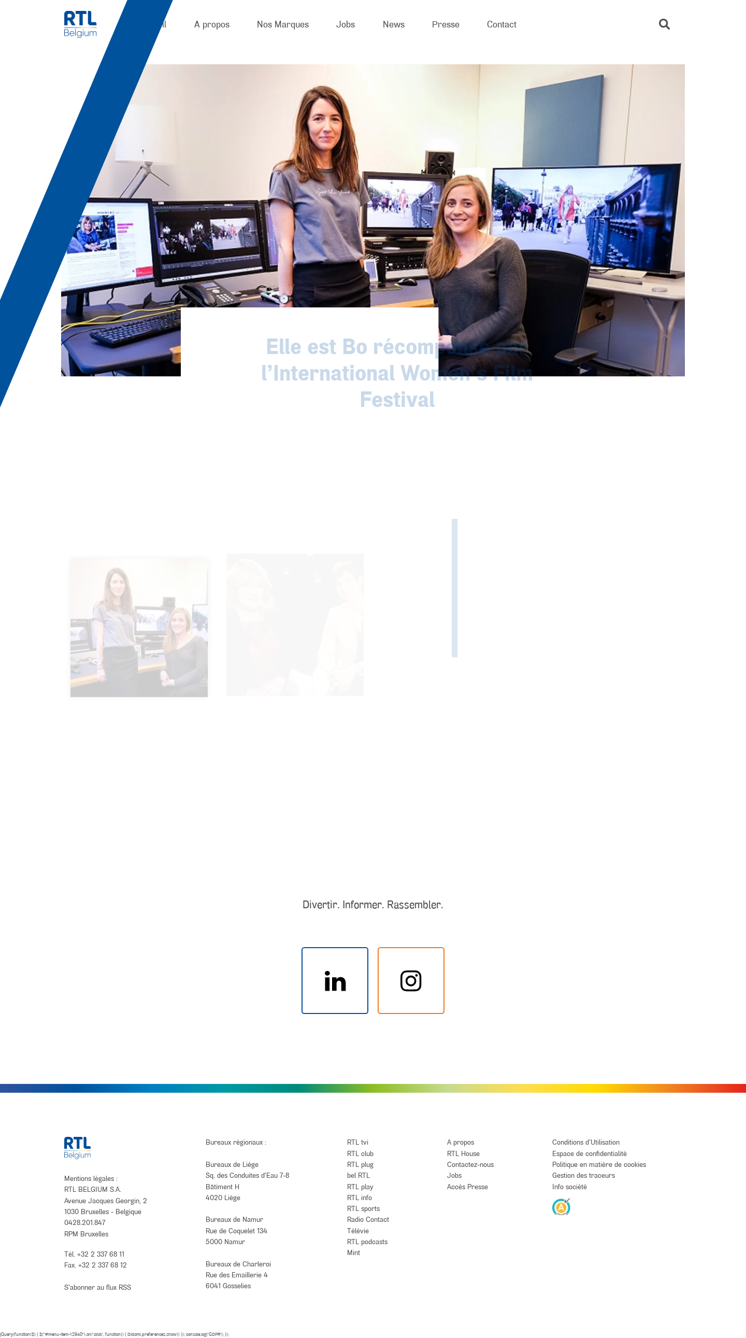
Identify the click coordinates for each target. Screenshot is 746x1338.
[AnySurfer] (561, 1206)
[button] (664, 24)
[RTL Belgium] (87, 24)
